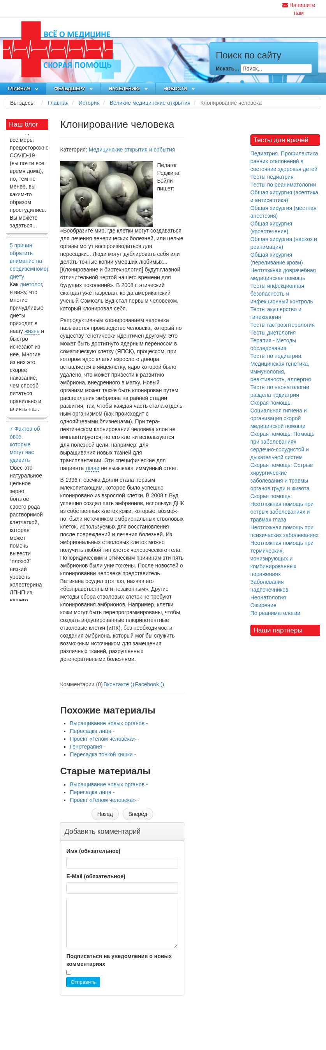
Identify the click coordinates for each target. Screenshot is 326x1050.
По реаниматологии (275, 613)
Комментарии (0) (81, 684)
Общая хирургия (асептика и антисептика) (284, 196)
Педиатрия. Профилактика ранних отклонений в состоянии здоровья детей (284, 161)
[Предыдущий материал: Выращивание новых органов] (105, 814)
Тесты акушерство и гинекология (275, 313)
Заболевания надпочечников (269, 586)
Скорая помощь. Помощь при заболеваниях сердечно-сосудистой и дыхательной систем (282, 445)
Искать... (227, 68)
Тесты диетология (273, 332)
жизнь (32, 332)
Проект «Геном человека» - (104, 739)
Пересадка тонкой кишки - (103, 754)
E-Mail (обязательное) (95, 876)
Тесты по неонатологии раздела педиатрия (279, 391)
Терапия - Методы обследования (273, 344)
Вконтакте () (119, 684)
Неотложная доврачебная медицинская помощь (283, 274)
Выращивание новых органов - (109, 723)
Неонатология (268, 597)
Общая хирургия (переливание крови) (276, 259)
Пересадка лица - (92, 731)
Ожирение (263, 605)
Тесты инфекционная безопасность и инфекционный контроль (281, 294)
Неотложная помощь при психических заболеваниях (284, 531)
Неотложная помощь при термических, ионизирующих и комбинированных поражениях (282, 558)
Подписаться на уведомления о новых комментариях (119, 960)
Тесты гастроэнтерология (282, 325)
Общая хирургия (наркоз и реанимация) (283, 243)
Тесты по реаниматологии (283, 184)
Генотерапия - (87, 746)
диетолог (31, 286)
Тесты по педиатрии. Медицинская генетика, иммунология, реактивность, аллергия (280, 367)
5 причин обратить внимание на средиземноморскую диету (36, 262)
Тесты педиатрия (272, 177)
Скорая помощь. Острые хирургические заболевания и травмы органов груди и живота (281, 477)
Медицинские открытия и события (132, 149)
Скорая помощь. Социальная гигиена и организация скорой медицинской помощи (278, 414)
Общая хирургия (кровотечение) (271, 227)
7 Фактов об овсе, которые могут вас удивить (25, 446)
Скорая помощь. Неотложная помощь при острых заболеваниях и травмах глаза (282, 508)
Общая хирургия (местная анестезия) (283, 212)
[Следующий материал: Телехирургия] (138, 814)
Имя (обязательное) (93, 851)
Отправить (82, 982)
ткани (92, 468)
